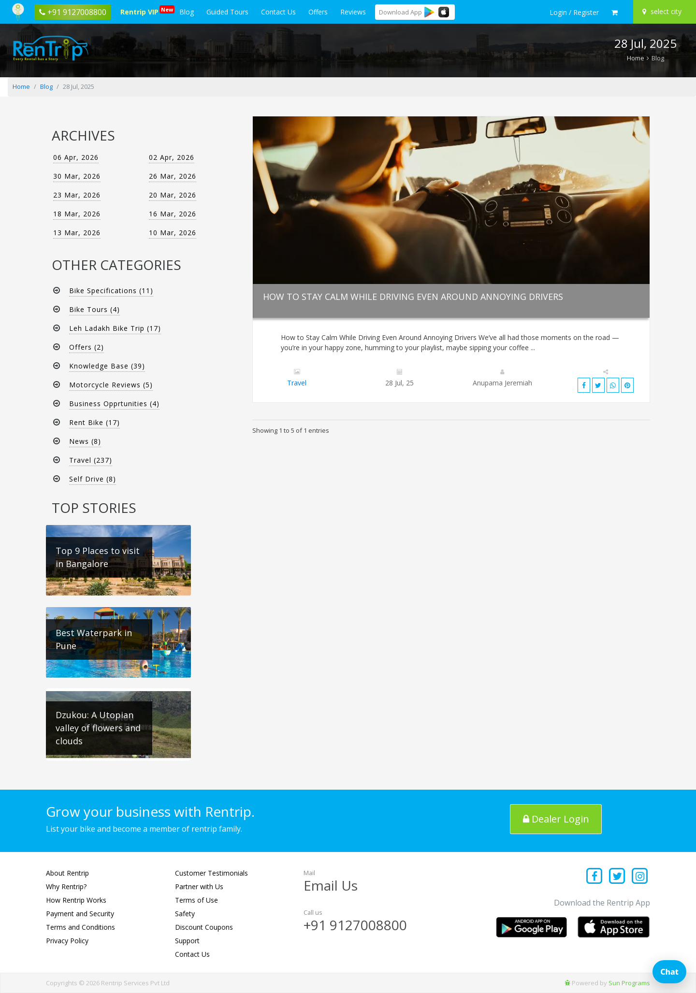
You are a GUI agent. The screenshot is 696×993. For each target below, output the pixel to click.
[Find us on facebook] (594, 876)
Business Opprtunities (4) (114, 403)
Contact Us (278, 11)
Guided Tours (227, 11)
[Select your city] (663, 11)
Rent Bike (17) (94, 422)
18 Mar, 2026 (77, 213)
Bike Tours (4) (94, 309)
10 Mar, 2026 (172, 232)
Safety (185, 913)
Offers (318, 11)
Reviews (353, 11)
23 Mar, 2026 (77, 194)
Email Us (331, 885)
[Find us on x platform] (617, 876)
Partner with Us (199, 886)
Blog (186, 11)
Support (187, 940)
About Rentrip (67, 873)
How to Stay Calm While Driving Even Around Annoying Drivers (413, 296)
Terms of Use (196, 900)
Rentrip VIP (141, 10)
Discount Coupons (204, 927)
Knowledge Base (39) (107, 365)
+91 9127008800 (355, 925)
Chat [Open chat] (669, 971)
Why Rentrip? (66, 886)
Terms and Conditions (80, 927)
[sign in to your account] (574, 12)
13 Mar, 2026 (77, 232)
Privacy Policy (67, 940)
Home (635, 58)
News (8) (85, 441)
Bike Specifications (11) (111, 290)
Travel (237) (90, 460)
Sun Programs (629, 983)
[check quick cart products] (614, 12)
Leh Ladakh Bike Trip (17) (115, 328)
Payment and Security (80, 913)
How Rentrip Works (76, 900)
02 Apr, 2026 (171, 157)
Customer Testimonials (211, 873)
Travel (296, 382)
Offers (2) (86, 347)
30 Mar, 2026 (77, 176)
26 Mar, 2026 (172, 176)
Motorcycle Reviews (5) (111, 384)
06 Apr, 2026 (76, 157)
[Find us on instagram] (639, 876)
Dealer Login (556, 818)
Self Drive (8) (92, 478)
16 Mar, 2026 (172, 213)
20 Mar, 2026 (172, 194)
